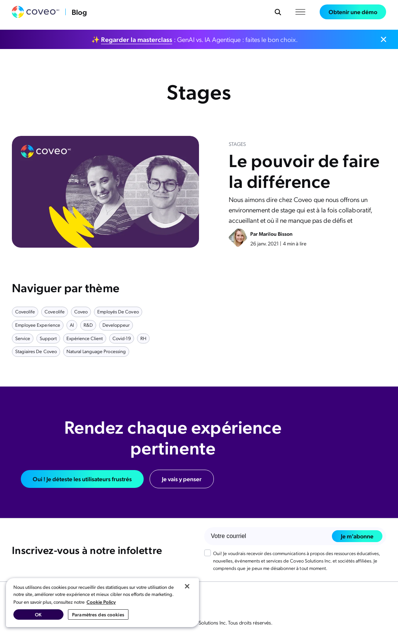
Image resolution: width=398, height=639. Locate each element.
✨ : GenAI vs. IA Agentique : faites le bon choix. (194, 39)
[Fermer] (187, 586)
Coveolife (25, 311)
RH (143, 338)
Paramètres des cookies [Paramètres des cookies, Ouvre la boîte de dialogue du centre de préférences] (98, 614)
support (48, 338)
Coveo (81, 311)
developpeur (116, 325)
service (22, 338)
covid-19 (121, 338)
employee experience (37, 325)
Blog (79, 12)
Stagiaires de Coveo (36, 351)
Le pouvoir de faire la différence (304, 170)
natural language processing (96, 351)
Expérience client (84, 338)
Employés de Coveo (118, 311)
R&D (88, 325)
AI (72, 325)
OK (38, 614)
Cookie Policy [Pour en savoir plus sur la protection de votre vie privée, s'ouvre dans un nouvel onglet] (101, 602)
